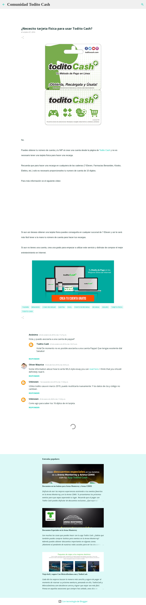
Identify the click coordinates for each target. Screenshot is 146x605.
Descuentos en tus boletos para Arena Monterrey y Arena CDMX (67, 486)
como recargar (49, 307)
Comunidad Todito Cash (28, 4)
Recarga (95, 307)
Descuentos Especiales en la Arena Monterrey (59, 530)
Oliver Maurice (36, 364)
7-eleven (25, 307)
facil (70, 307)
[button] (22, 37)
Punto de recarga (82, 307)
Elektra (62, 307)
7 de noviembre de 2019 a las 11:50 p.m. (54, 382)
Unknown (34, 381)
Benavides (36, 307)
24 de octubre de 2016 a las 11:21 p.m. (53, 335)
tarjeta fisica (116, 307)
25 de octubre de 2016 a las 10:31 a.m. (63, 344)
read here (94, 369)
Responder (34, 359)
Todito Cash (104, 150)
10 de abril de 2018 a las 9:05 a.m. (57, 365)
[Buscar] (53, 4)
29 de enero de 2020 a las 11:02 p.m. (53, 399)
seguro (105, 307)
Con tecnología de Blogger (73, 601)
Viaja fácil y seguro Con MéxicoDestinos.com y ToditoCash (64, 574)
